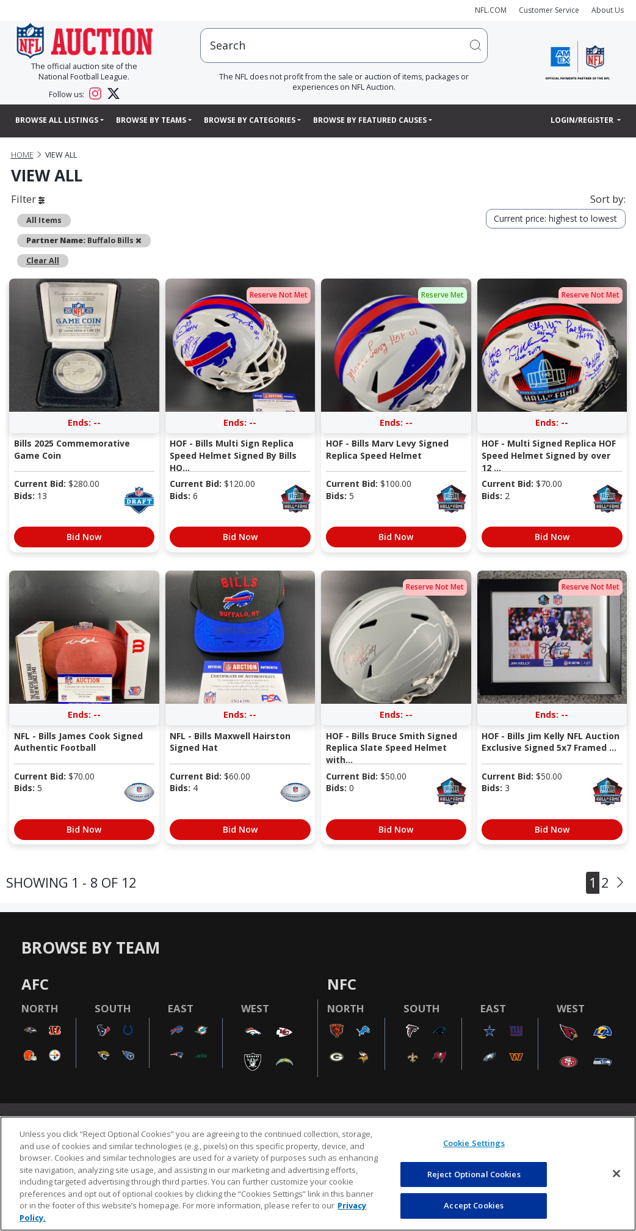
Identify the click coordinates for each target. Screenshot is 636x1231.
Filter (28, 199)
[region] (318, 1173)
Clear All (42, 260)
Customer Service (549, 10)
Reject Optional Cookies (474, 1174)
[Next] (620, 882)
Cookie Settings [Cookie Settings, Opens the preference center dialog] (474, 1143)
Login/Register (583, 120)
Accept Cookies (474, 1205)
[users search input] (344, 45)
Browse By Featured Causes (370, 120)
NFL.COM (491, 10)
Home (22, 155)
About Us (607, 10)
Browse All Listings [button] (56, 120)
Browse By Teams (151, 120)
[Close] (616, 1173)
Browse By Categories (249, 120)
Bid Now (84, 536)
